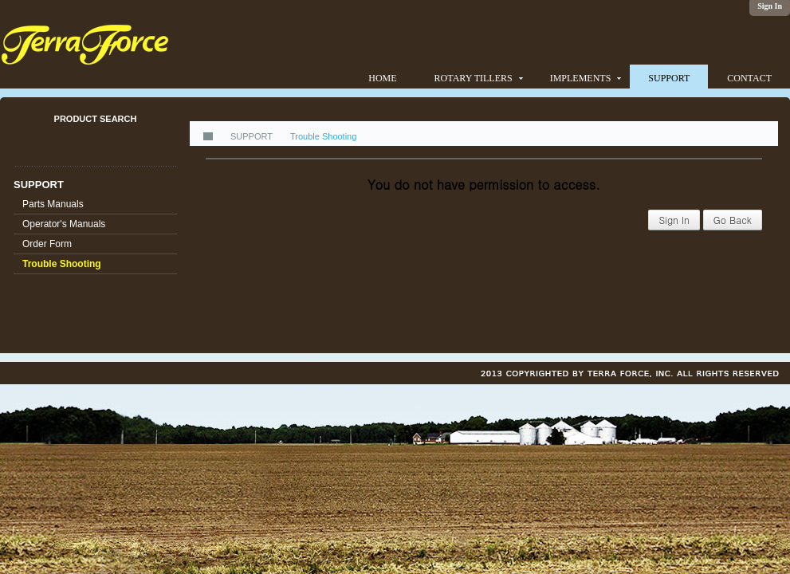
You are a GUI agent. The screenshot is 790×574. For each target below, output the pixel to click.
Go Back (732, 219)
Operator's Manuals (63, 224)
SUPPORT (39, 185)
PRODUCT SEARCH (95, 119)
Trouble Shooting (61, 263)
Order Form (47, 244)
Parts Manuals (53, 204)
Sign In (673, 219)
